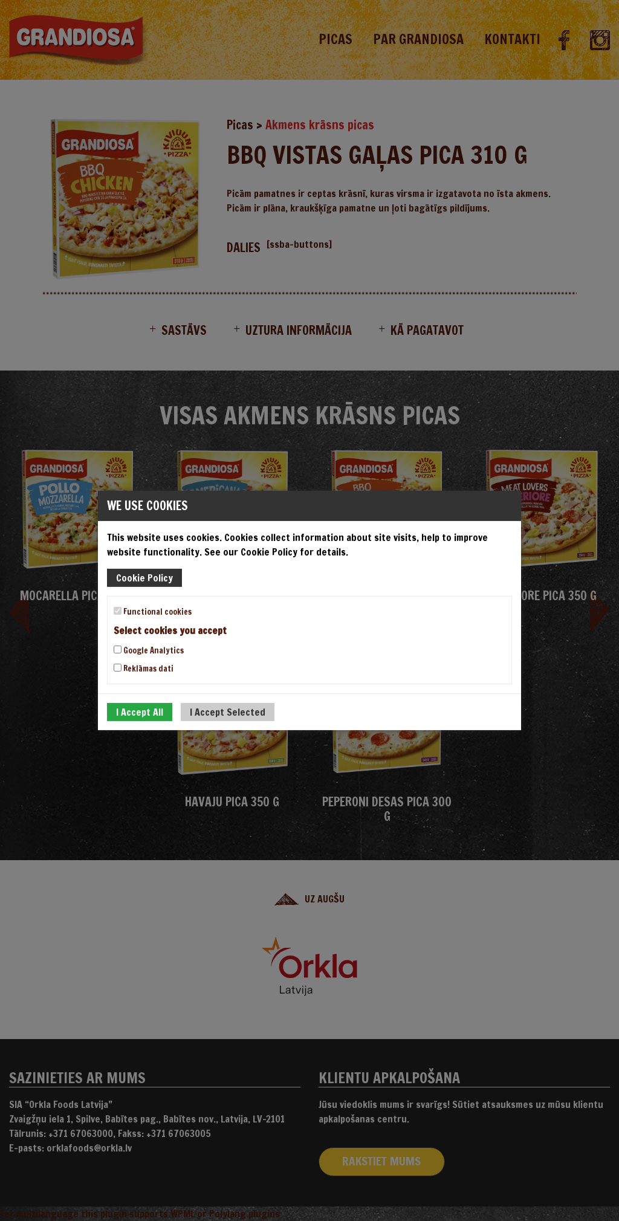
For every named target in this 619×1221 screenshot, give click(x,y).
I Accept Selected (227, 712)
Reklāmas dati (143, 668)
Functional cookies (153, 611)
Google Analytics (149, 650)
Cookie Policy (144, 578)
